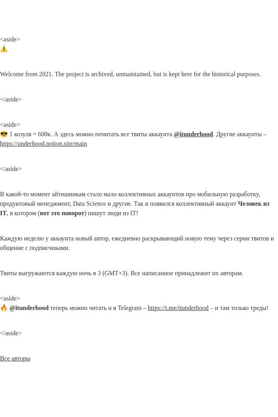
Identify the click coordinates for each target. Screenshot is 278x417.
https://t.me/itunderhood (178, 307)
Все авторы (15, 358)
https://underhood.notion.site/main (43, 143)
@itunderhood (193, 134)
